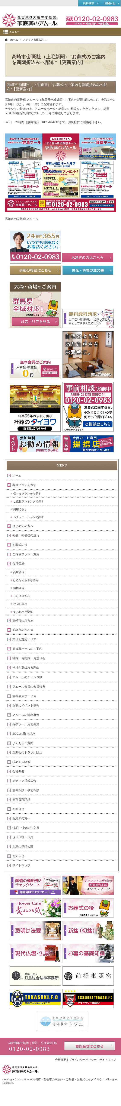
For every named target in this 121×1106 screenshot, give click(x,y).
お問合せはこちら (89, 1045)
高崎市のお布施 (22, 620)
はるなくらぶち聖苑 (25, 580)
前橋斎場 (18, 588)
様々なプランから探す (27, 493)
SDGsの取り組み (23, 733)
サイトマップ (21, 865)
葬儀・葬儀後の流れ (25, 535)
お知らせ (18, 856)
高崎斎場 (18, 572)
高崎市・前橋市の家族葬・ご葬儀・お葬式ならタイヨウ (67, 1079)
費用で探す (20, 509)
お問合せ (18, 809)
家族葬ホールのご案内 (27, 648)
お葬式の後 (19, 544)
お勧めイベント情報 (25, 705)
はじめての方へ (22, 526)
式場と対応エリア (24, 639)
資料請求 (88, 3)
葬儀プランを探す (24, 485)
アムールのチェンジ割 (27, 677)
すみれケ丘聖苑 (23, 611)
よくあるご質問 (22, 743)
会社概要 (18, 771)
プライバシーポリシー (83, 1059)
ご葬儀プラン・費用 (25, 554)
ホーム (16, 475)
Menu (60, 32)
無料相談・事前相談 (25, 790)
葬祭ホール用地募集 (25, 724)
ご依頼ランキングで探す (28, 501)
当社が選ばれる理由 (25, 667)
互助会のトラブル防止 (27, 752)
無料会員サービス (24, 696)
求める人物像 (21, 762)
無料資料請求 (21, 799)
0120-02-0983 (91, 20)
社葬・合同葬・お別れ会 (28, 658)
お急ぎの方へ (21, 818)
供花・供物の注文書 (25, 827)
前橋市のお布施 (22, 630)
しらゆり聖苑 (21, 596)
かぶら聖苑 (20, 604)
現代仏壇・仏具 (22, 837)
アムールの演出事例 (25, 715)
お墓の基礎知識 (22, 846)
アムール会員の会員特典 (28, 686)
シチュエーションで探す (28, 517)
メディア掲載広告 (24, 780)
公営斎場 (18, 563)
